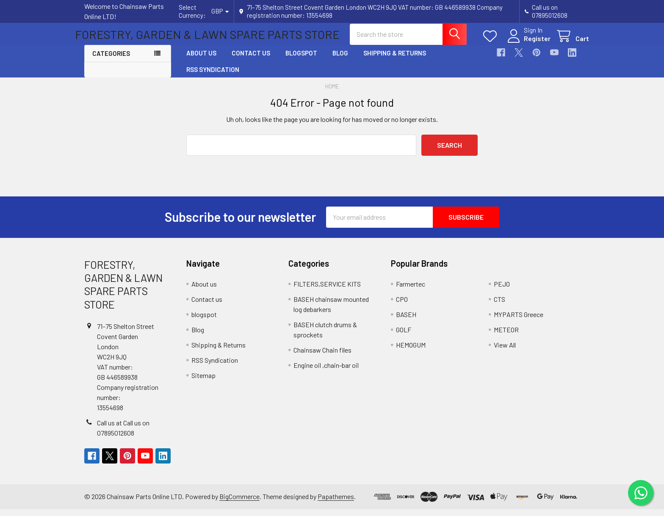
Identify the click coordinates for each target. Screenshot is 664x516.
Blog (340, 60)
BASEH (406, 321)
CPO (402, 306)
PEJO (502, 291)
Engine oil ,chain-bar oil (326, 372)
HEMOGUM (411, 352)
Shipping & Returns (394, 60)
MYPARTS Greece (518, 321)
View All (505, 352)
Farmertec (410, 291)
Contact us (251, 60)
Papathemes (336, 503)
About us (201, 60)
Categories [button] (111, 60)
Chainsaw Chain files (322, 357)
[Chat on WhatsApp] (640, 492)
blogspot (301, 60)
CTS (499, 306)
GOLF (403, 336)
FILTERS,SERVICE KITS (327, 291)
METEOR (506, 336)
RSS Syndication (212, 76)
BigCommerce (239, 503)
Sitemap (203, 382)
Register (528, 43)
